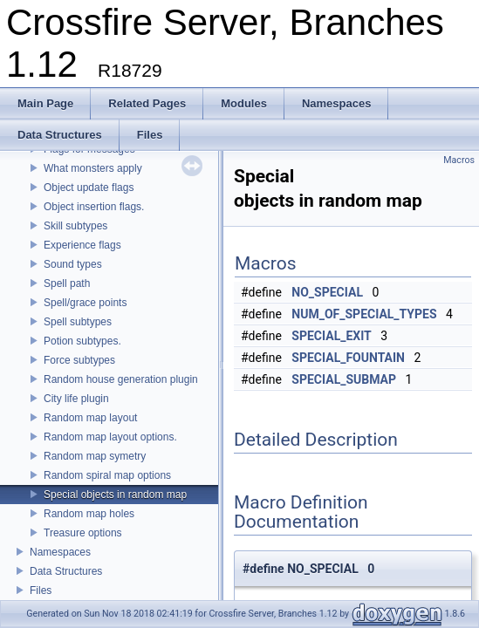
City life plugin (76, 398)
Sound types (73, 264)
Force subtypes (79, 360)
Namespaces (60, 552)
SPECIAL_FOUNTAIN (348, 358)
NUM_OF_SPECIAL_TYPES (363, 314)
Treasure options (83, 533)
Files (40, 590)
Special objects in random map (115, 494)
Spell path (67, 283)
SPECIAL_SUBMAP (343, 379)
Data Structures (66, 571)
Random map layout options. (110, 437)
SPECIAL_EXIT (331, 336)
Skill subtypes (75, 226)
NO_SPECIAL (327, 292)
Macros (459, 160)
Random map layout (90, 418)
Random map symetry (95, 456)
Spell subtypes (78, 322)
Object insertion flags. (94, 207)
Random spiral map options (107, 475)
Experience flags (82, 245)
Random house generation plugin (121, 379)
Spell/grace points (85, 303)
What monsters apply (93, 168)
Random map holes (89, 514)
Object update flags (88, 187)
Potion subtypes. (82, 341)
